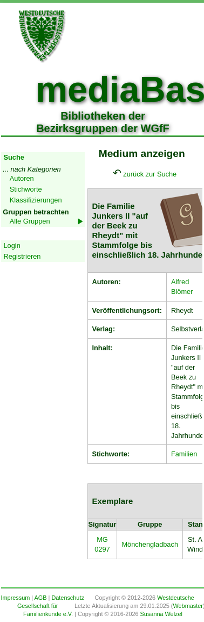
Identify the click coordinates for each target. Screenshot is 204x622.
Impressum (15, 597)
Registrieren (22, 256)
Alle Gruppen (30, 221)
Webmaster (187, 606)
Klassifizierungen (36, 200)
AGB (41, 597)
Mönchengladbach (149, 544)
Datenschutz (67, 597)
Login (12, 245)
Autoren (22, 178)
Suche (14, 157)
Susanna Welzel (161, 614)
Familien (184, 454)
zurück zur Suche (149, 174)
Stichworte (26, 189)
